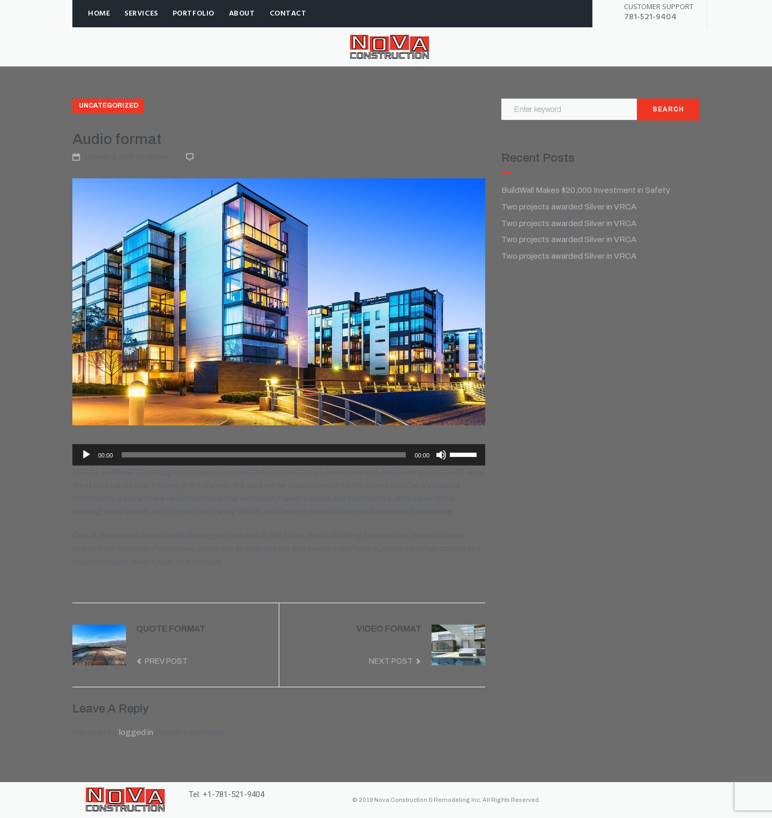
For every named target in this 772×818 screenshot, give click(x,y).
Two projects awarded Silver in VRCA (568, 206)
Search (668, 109)
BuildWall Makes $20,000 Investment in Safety (585, 190)
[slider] (264, 454)
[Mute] (441, 454)
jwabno (157, 157)
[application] (278, 455)
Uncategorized (108, 105)
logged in (136, 732)
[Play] (86, 454)
